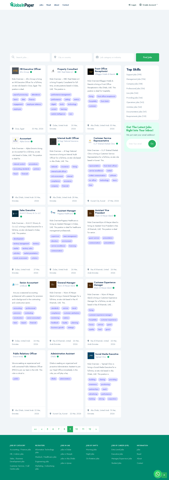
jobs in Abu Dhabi (68, 458)
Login (132, 5)
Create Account (148, 5)
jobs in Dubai (66, 449)
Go (152, 143)
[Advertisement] (84, 30)
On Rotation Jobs (92, 458)
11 (83, 429)
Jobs (41, 5)
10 (76, 429)
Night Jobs (90, 454)
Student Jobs (116, 463)
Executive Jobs (117, 454)
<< (35, 429)
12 (90, 429)
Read (49, 5)
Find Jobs (147, 57)
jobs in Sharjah (66, 454)
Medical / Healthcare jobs (45, 457)
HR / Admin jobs (17, 454)
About (56, 5)
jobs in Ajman (66, 463)
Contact (65, 5)
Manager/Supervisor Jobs (122, 458)
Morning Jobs (91, 449)
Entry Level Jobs (118, 449)
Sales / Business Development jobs (17, 460)
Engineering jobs (42, 461)
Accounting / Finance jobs (20, 449)
